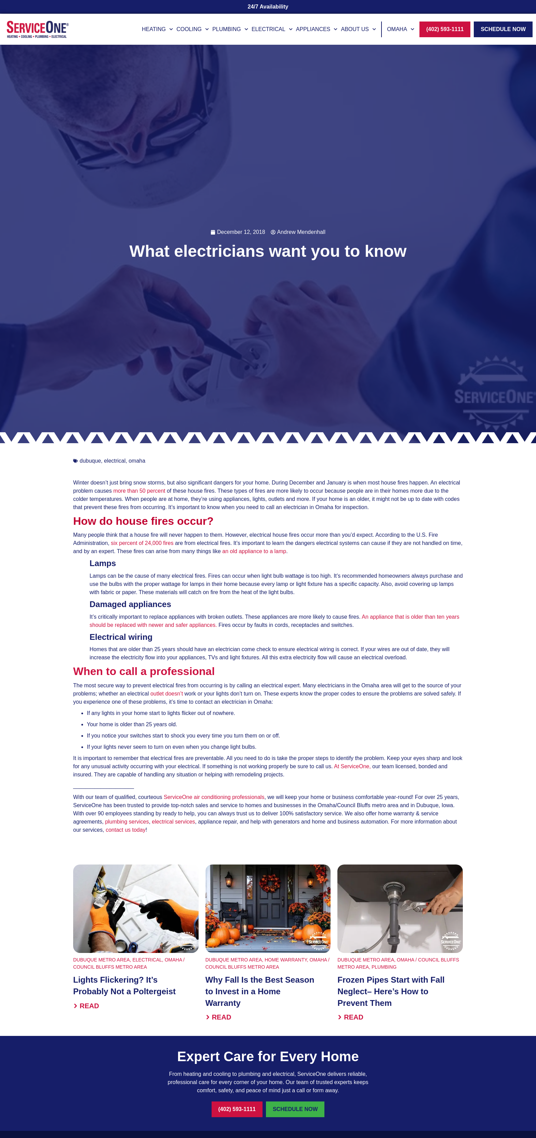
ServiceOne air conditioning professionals (214, 797)
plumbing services (127, 822)
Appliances (317, 29)
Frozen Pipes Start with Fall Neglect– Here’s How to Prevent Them (390, 991)
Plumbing (230, 29)
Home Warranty (286, 960)
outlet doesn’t (167, 694)
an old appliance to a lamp (254, 551)
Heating (157, 29)
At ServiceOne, (352, 766)
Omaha (400, 29)
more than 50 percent (139, 491)
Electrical (272, 29)
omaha (137, 461)
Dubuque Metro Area (101, 960)
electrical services (173, 822)
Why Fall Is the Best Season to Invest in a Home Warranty (259, 991)
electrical (114, 461)
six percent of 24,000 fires (143, 543)
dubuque (90, 461)
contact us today (126, 830)
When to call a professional (144, 671)
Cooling (192, 29)
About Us (358, 29)
